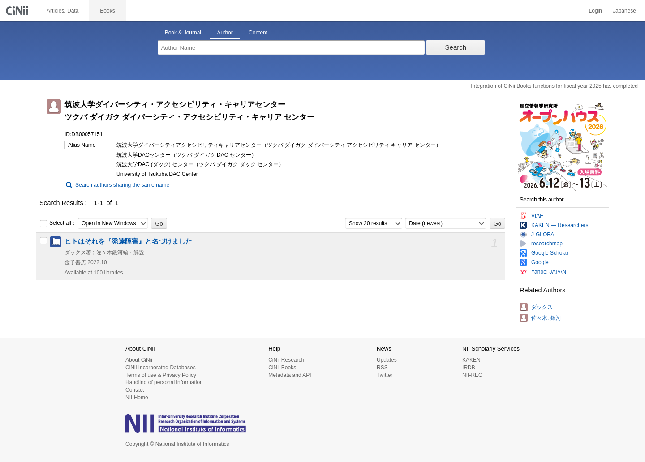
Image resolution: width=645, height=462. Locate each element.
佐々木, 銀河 (546, 318)
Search (456, 47)
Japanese (624, 11)
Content (258, 33)
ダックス (542, 307)
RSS (382, 367)
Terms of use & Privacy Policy (160, 375)
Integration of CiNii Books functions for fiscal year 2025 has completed (554, 86)
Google (540, 262)
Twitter (384, 375)
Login (595, 11)
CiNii (18, 10)
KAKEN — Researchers (559, 225)
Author (224, 33)
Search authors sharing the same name (122, 185)
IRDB (468, 367)
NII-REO (472, 375)
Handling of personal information (164, 382)
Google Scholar (549, 253)
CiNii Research (286, 360)
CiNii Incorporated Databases (160, 367)
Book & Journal (183, 33)
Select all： (58, 223)
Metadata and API (289, 375)
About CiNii (138, 360)
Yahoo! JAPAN (548, 272)
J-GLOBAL (544, 234)
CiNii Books (282, 367)
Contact (134, 390)
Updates (387, 360)
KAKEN (471, 360)
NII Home (136, 397)
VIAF (537, 216)
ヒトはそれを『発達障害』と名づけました (128, 241)
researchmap (547, 243)
